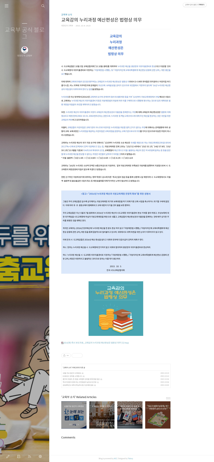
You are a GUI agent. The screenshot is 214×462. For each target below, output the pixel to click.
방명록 (19, 456)
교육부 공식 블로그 (24, 33)
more (184, 398)
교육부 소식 (82, 14)
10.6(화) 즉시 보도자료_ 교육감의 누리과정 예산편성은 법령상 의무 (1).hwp (111, 342)
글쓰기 (8, 456)
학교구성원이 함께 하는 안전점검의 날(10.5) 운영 (95, 382)
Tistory (146, 458)
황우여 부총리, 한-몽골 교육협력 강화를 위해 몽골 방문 (96, 379)
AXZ (131, 458)
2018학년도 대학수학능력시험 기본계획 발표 (93, 385)
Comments (84, 437)
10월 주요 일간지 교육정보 (87, 373)
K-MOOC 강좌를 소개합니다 (88, 376)
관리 (41, 456)
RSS (30, 456)
